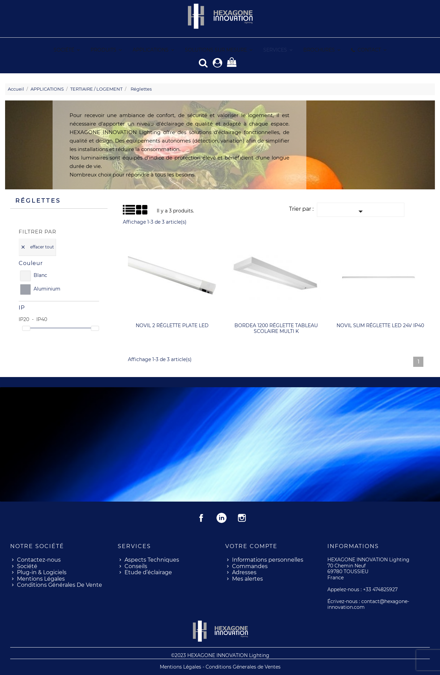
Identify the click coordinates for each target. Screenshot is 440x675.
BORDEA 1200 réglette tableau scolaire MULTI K (276, 328)
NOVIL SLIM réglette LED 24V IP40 (380, 325)
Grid (131, 209)
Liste (125, 211)
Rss (221, 517)
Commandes (250, 566)
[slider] (26, 328)
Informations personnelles (267, 559)
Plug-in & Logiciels (41, 572)
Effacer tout (37, 247)
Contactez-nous (39, 559)
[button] (277, 50)
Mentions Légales (41, 578)
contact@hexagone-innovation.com (368, 604)
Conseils (136, 566)
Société (27, 566)
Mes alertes (247, 578)
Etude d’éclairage (148, 572)
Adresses (244, 572)
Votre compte (251, 546)
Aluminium (47, 289)
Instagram (242, 517)
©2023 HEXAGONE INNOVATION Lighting (220, 655)
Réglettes (38, 200)
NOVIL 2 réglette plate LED (172, 325)
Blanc (40, 275)
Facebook (201, 517)
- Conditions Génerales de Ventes (242, 666)
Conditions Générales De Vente (59, 584)
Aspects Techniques (152, 559)
